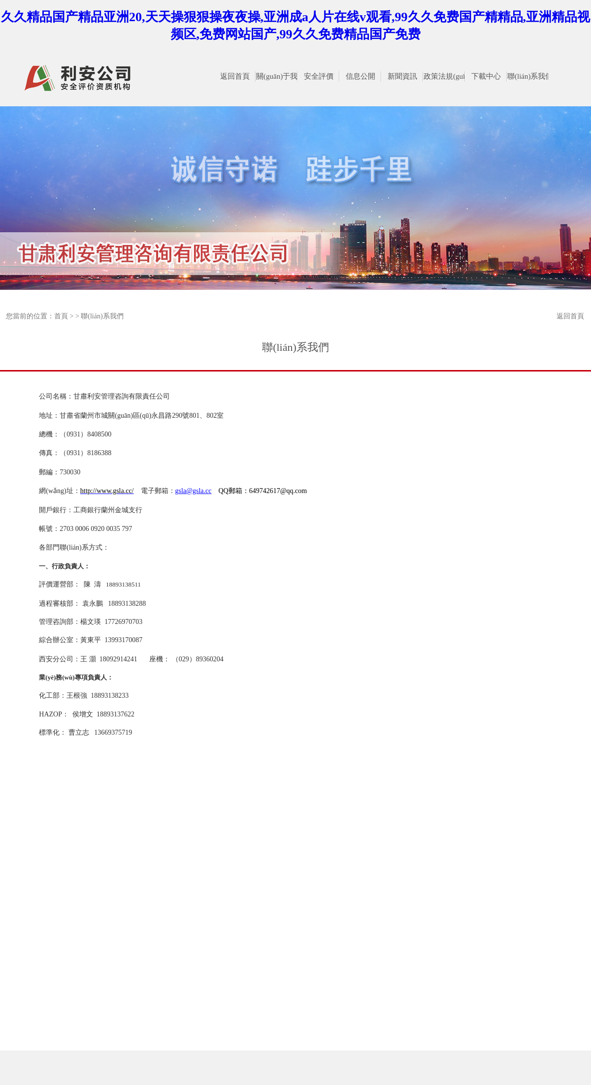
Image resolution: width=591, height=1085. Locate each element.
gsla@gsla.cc (193, 491)
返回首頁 (570, 316)
